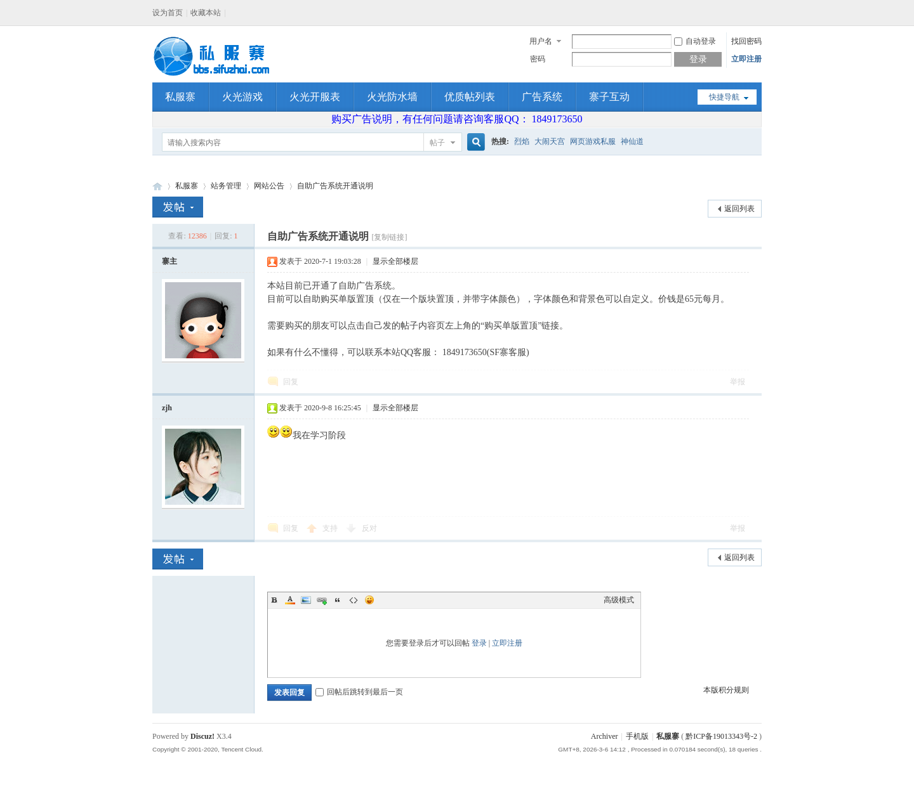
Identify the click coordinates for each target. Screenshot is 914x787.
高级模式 (619, 599)
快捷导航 (724, 97)
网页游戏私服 (593, 141)
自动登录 (695, 41)
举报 (737, 381)
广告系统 (542, 96)
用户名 (540, 41)
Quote (337, 600)
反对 (369, 528)
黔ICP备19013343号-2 (721, 736)
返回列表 (739, 208)
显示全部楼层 (395, 261)
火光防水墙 (392, 96)
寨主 (169, 261)
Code (353, 600)
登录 (479, 643)
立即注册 (746, 59)
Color (290, 600)
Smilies (369, 600)
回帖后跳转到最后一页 (359, 691)
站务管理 (226, 185)
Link (321, 600)
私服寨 (180, 96)
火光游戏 (242, 96)
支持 (331, 528)
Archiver (604, 736)
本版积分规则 (726, 690)
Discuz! (202, 736)
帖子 (437, 142)
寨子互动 (609, 96)
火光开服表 (314, 96)
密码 (537, 59)
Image (306, 600)
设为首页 (167, 12)
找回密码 (746, 41)
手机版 (637, 736)
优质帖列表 (469, 96)
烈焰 (521, 141)
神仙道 (632, 141)
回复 (290, 381)
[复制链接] (389, 237)
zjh (167, 407)
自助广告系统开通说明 (335, 185)
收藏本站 (205, 12)
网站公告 (269, 185)
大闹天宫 (549, 141)
